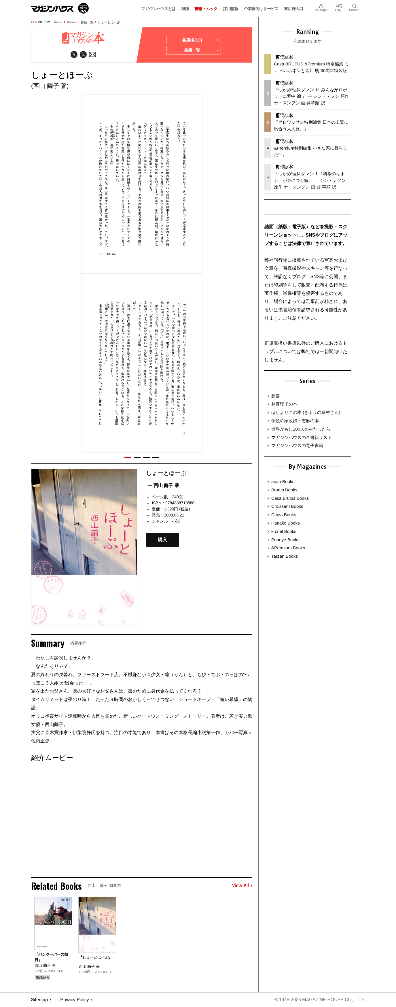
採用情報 (230, 9)
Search (354, 5)
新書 (275, 395)
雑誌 (185, 9)
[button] (127, 457)
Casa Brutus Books (290, 498)
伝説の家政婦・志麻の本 (295, 420)
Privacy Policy (74, 999)
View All (242, 886)
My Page (321, 5)
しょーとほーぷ (109, 22)
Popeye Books (285, 539)
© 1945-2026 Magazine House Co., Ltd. (319, 999)
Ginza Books (283, 514)
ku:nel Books (283, 531)
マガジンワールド (60, 8)
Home (58, 22)
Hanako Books (285, 523)
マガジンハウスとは (158, 9)
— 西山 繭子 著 (163, 485)
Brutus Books (284, 489)
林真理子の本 (284, 403)
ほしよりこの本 (305, 412)
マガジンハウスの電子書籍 (297, 445)
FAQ (338, 5)
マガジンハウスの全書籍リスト (301, 437)
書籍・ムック (205, 9)
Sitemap (39, 999)
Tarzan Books (284, 556)
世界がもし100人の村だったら (300, 429)
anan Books (282, 481)
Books (71, 22)
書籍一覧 (87, 22)
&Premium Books (288, 547)
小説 (176, 521)
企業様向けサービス (261, 9)
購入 (162, 540)
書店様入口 (293, 9)
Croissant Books (287, 506)
